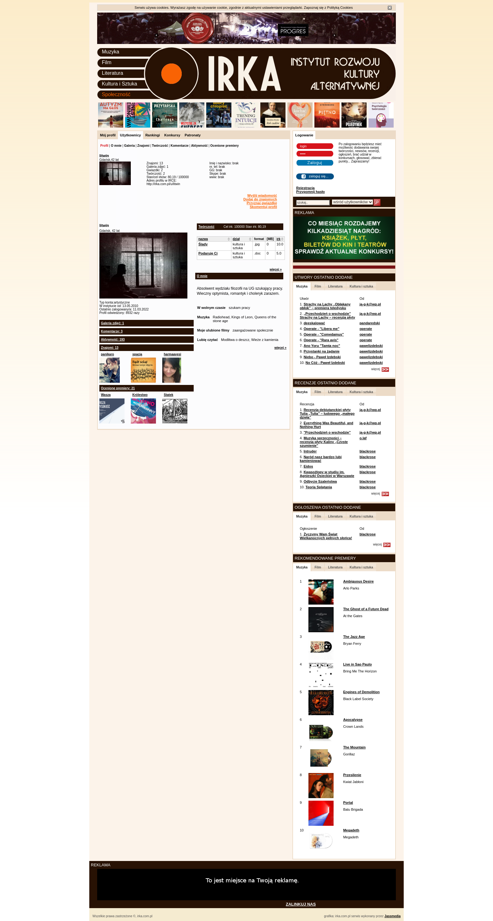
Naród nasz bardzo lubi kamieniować (320, 459)
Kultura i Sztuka (119, 83)
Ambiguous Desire (358, 581)
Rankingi (152, 135)
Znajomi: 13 (110, 347)
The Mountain (354, 747)
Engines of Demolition (361, 692)
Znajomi (143, 145)
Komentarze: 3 (112, 331)
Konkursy (172, 135)
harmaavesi (172, 354)
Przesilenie (352, 775)
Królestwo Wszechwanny (143, 396)
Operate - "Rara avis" (321, 340)
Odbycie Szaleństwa (320, 481)
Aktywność (199, 145)
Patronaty (193, 135)
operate (365, 329)
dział (236, 239)
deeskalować (314, 323)
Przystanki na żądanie (322, 351)
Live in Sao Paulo (357, 664)
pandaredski (369, 323)
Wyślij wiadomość (262, 195)
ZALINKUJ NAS (301, 904)
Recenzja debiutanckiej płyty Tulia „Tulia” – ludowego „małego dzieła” (327, 413)
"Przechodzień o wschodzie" (327, 432)
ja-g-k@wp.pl (370, 304)
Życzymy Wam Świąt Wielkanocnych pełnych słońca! (326, 536)
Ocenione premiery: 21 (118, 388)
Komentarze (179, 145)
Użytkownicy (130, 135)
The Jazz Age (354, 637)
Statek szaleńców (172, 396)
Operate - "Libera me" (322, 329)
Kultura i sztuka (361, 286)
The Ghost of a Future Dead (365, 609)
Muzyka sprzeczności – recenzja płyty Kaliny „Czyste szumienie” (324, 441)
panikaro (107, 354)
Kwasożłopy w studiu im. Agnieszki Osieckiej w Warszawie (327, 474)
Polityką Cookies (340, 7)
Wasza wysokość (108, 396)
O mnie (116, 145)
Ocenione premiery (224, 145)
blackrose (367, 451)
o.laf (363, 438)
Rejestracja (305, 188)
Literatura (112, 73)
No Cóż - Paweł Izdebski (325, 363)
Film (106, 62)
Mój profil (108, 135)
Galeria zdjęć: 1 (112, 323)
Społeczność (116, 94)
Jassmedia (393, 916)
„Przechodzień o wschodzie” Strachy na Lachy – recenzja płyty (327, 315)
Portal (348, 802)
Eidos (308, 466)
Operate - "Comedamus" (324, 334)
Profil (104, 145)
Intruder (310, 451)
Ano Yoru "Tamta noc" (322, 346)
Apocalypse (353, 719)
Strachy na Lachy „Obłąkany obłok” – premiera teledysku (325, 306)
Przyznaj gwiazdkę (261, 203)
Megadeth (351, 830)
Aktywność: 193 (113, 339)
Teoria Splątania (319, 487)
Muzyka (110, 51)
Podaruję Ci (208, 253)
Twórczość (160, 145)
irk (278, 239)
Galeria (129, 145)
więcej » (276, 269)
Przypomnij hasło (310, 192)
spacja (137, 354)
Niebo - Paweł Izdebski (322, 357)
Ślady (203, 244)
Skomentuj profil (263, 207)
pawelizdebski (371, 346)
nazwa (203, 239)
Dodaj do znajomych (260, 199)
